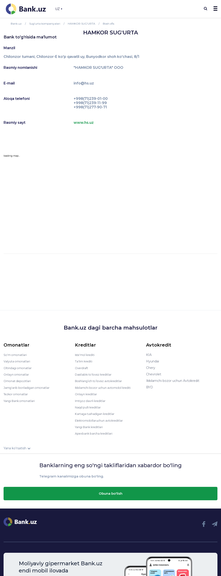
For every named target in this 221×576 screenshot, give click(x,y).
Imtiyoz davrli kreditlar (92, 400)
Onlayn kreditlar (87, 394)
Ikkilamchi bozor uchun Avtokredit (172, 381)
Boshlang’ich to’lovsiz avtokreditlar (101, 381)
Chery (150, 368)
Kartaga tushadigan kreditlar (97, 413)
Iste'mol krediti (86, 355)
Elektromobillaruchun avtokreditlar (101, 420)
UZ (58, 9)
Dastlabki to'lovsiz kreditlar (95, 374)
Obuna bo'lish (110, 492)
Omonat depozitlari (19, 381)
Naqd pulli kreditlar (89, 407)
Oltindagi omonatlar (19, 368)
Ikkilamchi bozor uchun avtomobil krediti (106, 387)
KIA (149, 355)
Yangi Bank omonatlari (21, 400)
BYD (149, 387)
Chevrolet (153, 374)
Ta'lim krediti (84, 361)
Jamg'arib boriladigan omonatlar (29, 387)
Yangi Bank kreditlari (90, 426)
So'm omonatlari (16, 355)
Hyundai (152, 361)
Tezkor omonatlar (17, 394)
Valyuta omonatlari (18, 361)
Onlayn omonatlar (17, 374)
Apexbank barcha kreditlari (95, 433)
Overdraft (82, 368)
